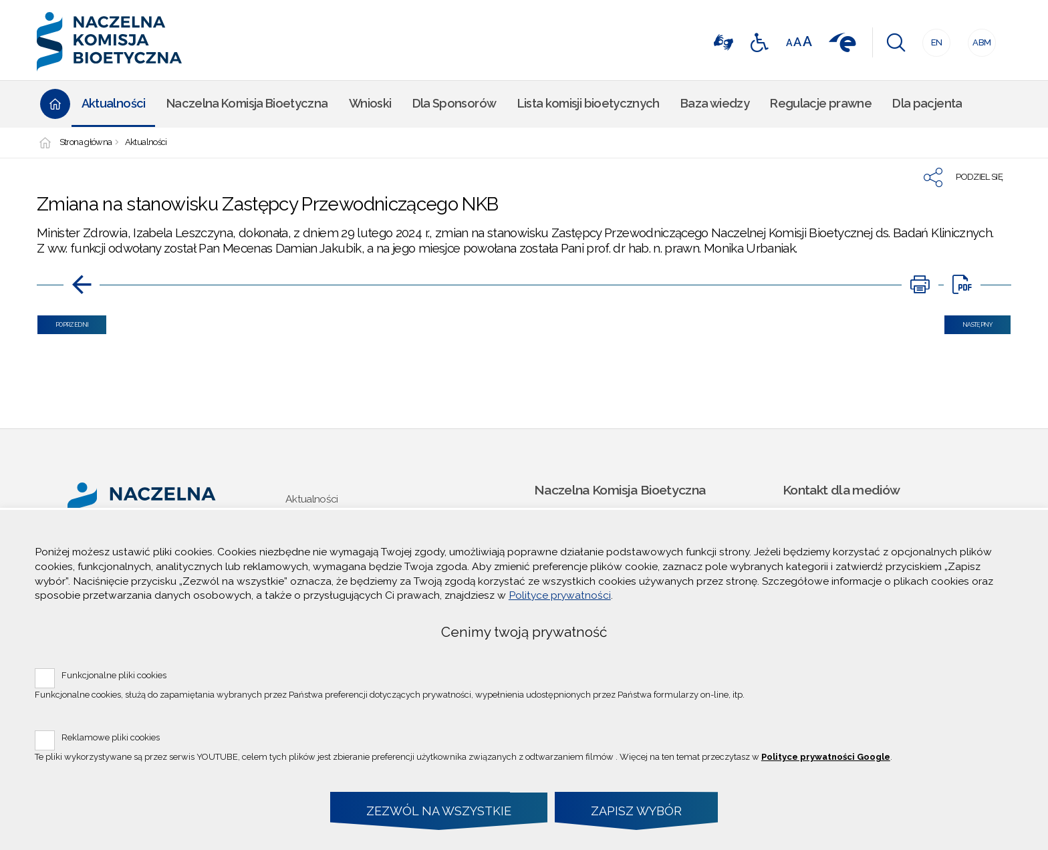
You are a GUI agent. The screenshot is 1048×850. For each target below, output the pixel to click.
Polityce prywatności (560, 595)
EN (932, 38)
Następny (968, 321)
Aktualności (146, 142)
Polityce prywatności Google (825, 757)
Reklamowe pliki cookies (110, 737)
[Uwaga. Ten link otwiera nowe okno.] (920, 285)
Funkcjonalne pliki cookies (113, 675)
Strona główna (85, 142)
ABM (979, 38)
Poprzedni (62, 321)
